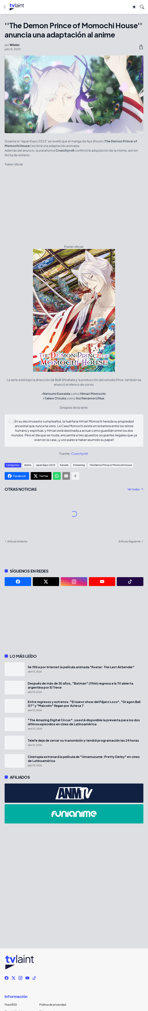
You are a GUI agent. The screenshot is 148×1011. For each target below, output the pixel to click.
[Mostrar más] (75, 476)
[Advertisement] (74, 620)
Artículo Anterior (17, 541)
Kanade (64, 465)
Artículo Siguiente (130, 541)
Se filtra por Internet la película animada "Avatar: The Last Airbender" (81, 667)
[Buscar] (142, 7)
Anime (27, 465)
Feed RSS (11, 1004)
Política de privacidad (52, 1004)
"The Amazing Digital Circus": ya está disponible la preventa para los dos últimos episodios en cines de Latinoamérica (84, 722)
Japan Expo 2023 (45, 465)
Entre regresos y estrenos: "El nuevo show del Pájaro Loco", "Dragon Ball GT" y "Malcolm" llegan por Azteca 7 (84, 704)
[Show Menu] (4, 7)
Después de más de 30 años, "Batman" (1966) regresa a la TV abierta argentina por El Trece (80, 685)
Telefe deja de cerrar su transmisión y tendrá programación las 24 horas (83, 740)
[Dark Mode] (134, 7)
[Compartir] (139, 47)
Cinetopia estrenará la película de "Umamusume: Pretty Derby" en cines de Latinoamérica (84, 759)
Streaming (79, 465)
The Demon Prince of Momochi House (110, 465)
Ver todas (134, 489)
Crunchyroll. (80, 454)
